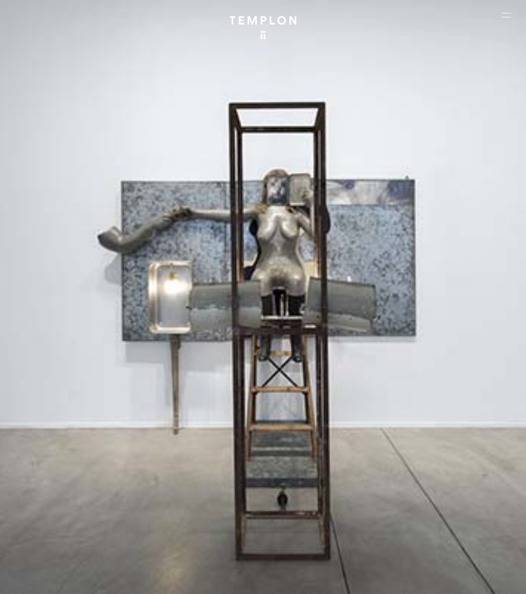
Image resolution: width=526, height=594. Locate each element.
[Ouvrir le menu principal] (506, 15)
